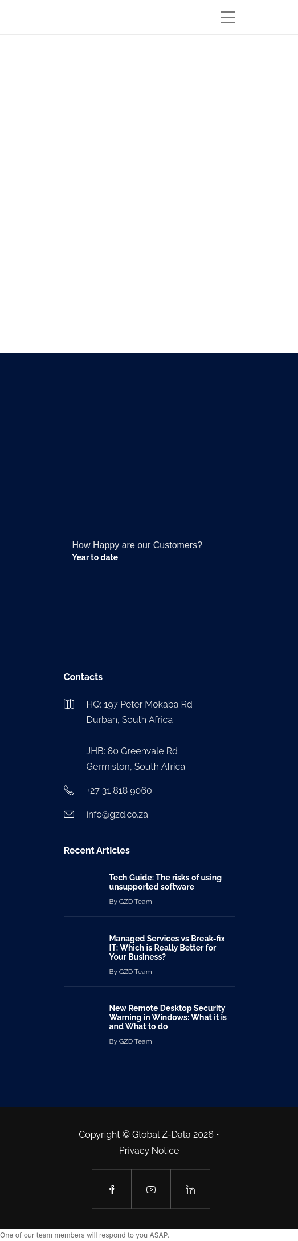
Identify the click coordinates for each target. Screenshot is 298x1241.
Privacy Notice (149, 1150)
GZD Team (135, 902)
